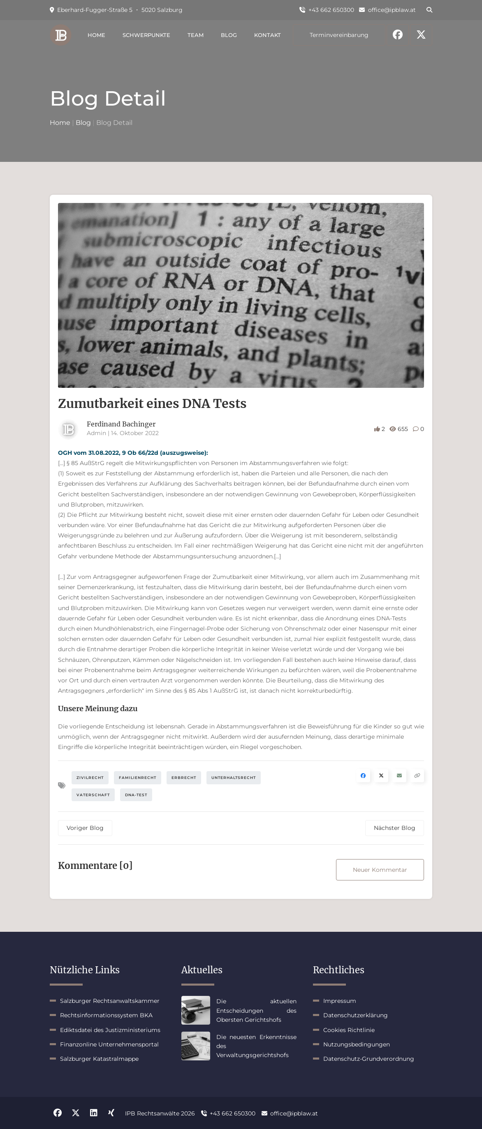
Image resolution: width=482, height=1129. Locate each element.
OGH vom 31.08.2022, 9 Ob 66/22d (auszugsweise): (133, 452)
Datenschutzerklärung (355, 1015)
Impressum (339, 1001)
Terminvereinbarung (339, 35)
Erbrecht (183, 777)
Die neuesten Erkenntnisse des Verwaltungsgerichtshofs (256, 1046)
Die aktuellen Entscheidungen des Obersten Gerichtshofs (256, 1010)
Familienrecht (137, 777)
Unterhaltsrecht (233, 777)
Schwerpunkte (146, 35)
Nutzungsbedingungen (356, 1044)
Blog (229, 35)
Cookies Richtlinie (349, 1030)
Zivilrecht (90, 777)
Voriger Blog (85, 828)
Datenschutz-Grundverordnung (368, 1058)
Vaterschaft (93, 795)
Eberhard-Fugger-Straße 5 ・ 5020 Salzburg (116, 10)
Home (96, 35)
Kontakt (267, 35)
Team (196, 35)
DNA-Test (136, 795)
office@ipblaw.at (387, 10)
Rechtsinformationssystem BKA (106, 1015)
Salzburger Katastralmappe (99, 1058)
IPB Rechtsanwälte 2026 (160, 1113)
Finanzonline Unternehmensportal (109, 1044)
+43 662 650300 (326, 10)
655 (399, 429)
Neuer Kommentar (380, 869)
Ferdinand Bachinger (121, 424)
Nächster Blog (394, 828)
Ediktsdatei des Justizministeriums (110, 1030)
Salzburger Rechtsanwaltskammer (110, 1001)
